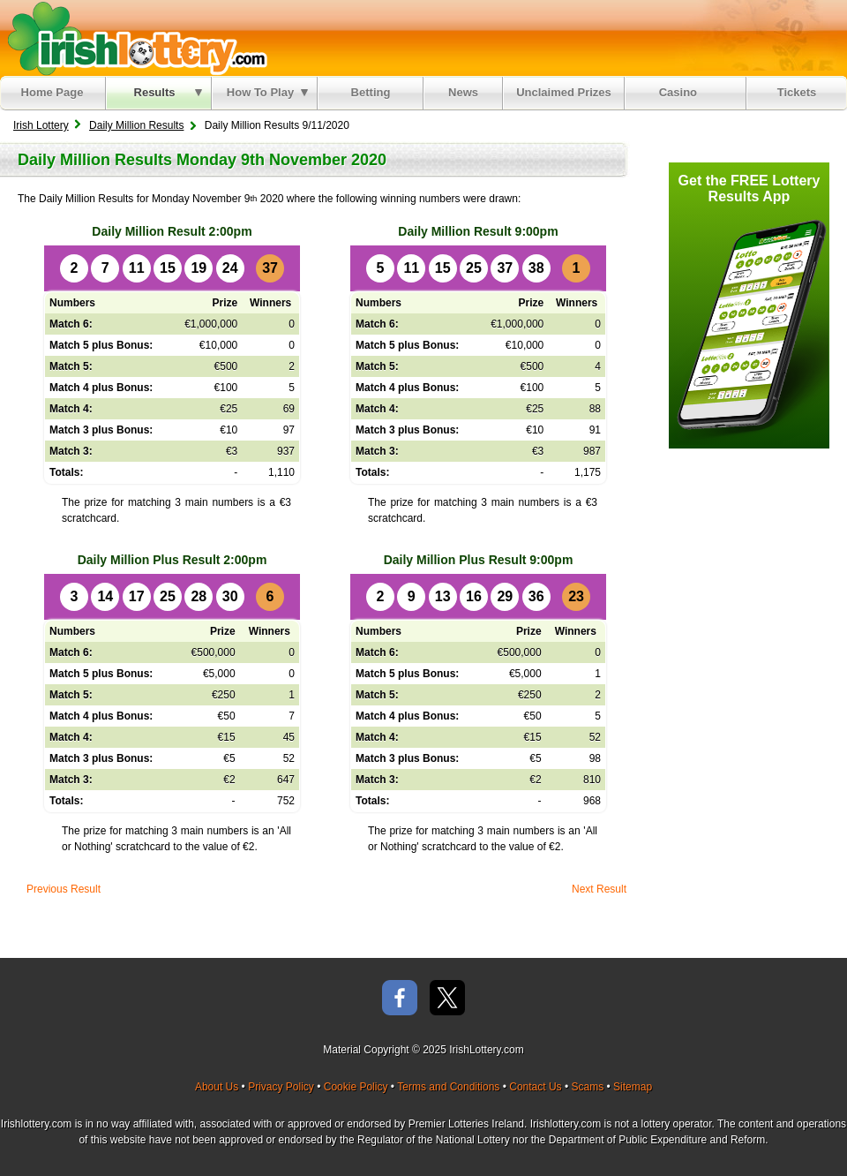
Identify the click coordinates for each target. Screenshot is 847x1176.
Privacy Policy (281, 1087)
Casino (681, 92)
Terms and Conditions (448, 1087)
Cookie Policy (356, 1087)
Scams (587, 1087)
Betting (371, 92)
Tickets (797, 92)
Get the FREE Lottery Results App (749, 188)
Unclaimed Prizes (563, 92)
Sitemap (632, 1087)
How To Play (267, 92)
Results (168, 92)
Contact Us (535, 1087)
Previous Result (63, 889)
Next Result (599, 889)
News (463, 92)
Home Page (52, 92)
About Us (216, 1087)
